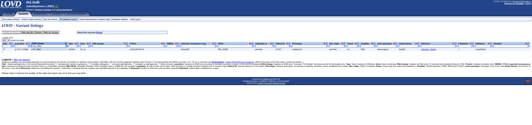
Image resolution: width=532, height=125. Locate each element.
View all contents (50, 19)
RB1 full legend (21, 59)
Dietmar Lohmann (43, 10)
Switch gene (135, 19)
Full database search (68, 19)
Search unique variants (31, 19)
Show (99, 32)
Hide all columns (51, 32)
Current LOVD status (521, 1)
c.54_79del (36, 49)
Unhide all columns (11, 32)
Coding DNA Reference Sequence (239, 62)
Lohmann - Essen (428, 49)
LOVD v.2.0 (267, 79)
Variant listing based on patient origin (94, 19)
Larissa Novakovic (64, 10)
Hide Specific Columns (32, 32)
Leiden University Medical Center (271, 83)
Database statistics (120, 19)
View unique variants (10, 19)
